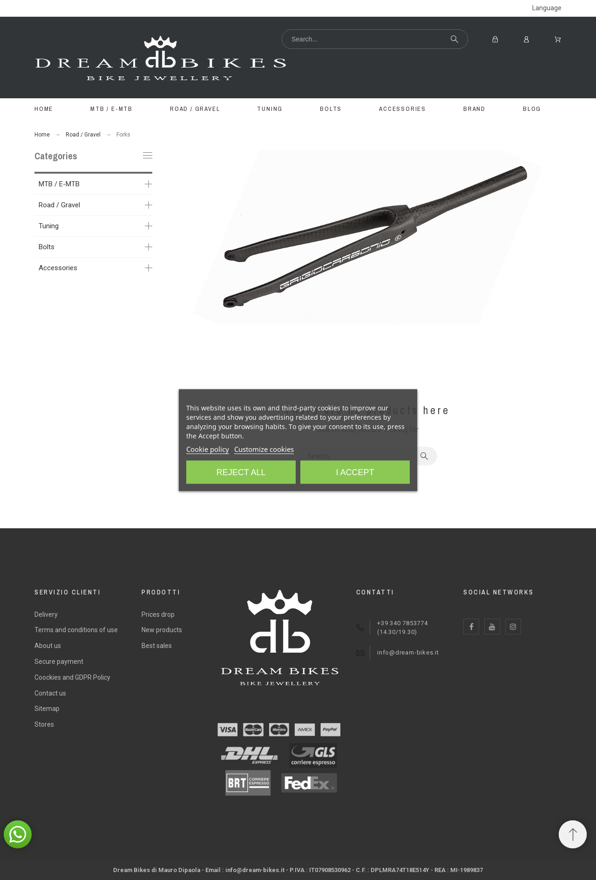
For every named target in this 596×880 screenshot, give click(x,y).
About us (47, 645)
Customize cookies (264, 448)
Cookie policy (207, 448)
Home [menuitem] (43, 109)
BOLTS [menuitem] (331, 109)
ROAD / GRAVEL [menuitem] (195, 109)
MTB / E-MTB (59, 184)
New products (162, 630)
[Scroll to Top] (573, 834)
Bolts (46, 247)
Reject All (241, 472)
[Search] (375, 39)
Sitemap (47, 708)
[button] (18, 834)
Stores (44, 724)
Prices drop (158, 614)
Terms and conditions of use (76, 630)
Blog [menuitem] (532, 109)
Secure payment (58, 661)
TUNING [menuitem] (270, 109)
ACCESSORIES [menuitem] (402, 109)
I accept (355, 472)
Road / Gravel (59, 205)
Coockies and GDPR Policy (72, 677)
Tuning (49, 226)
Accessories (58, 268)
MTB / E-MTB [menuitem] (111, 109)
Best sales (157, 645)
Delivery (46, 614)
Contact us (50, 693)
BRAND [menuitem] (474, 109)
